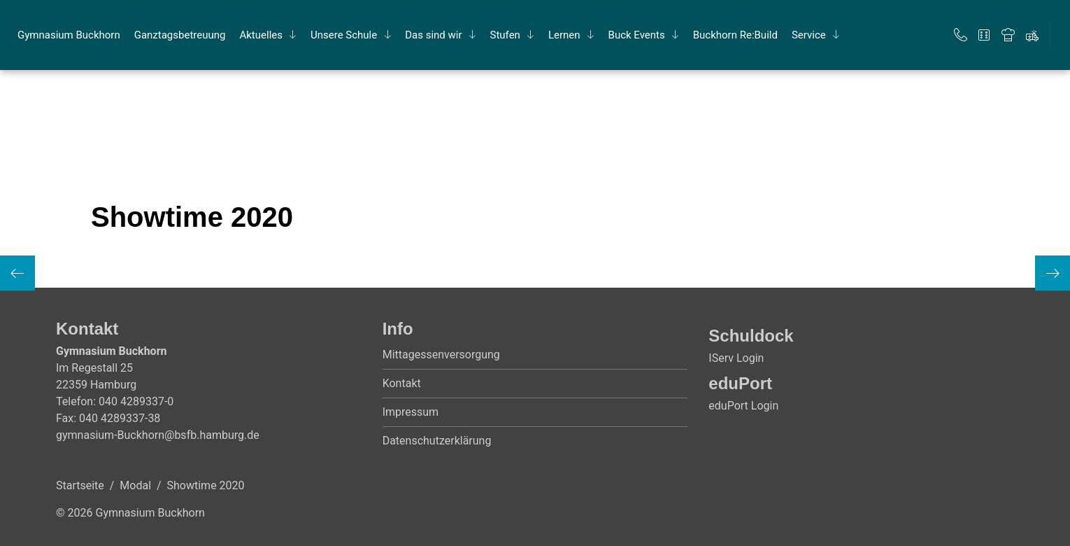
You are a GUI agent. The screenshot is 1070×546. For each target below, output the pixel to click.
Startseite (80, 485)
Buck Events (636, 35)
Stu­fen (505, 35)
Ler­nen (564, 35)
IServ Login (736, 358)
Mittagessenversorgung (441, 354)
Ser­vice (809, 35)
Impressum (411, 412)
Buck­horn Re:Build (735, 35)
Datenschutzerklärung (437, 440)
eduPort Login (743, 405)
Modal (135, 485)
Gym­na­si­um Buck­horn (68, 35)
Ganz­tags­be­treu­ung (180, 35)
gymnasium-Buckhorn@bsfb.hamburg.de (157, 435)
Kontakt (402, 383)
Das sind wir (433, 35)
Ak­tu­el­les (261, 35)
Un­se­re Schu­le (344, 35)
